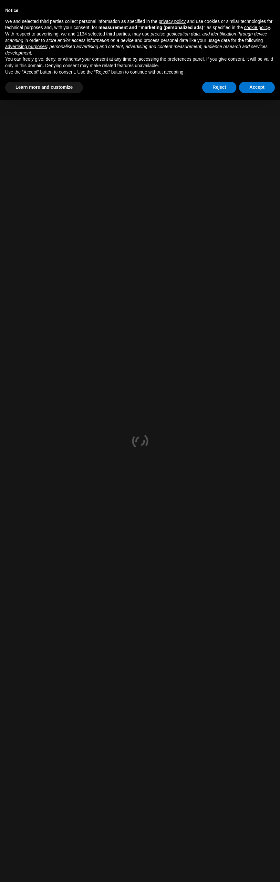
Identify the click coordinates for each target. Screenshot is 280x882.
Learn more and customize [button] (44, 87)
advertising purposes (26, 46)
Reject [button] (219, 87)
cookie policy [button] (257, 27)
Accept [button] (256, 87)
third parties (118, 33)
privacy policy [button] (172, 21)
